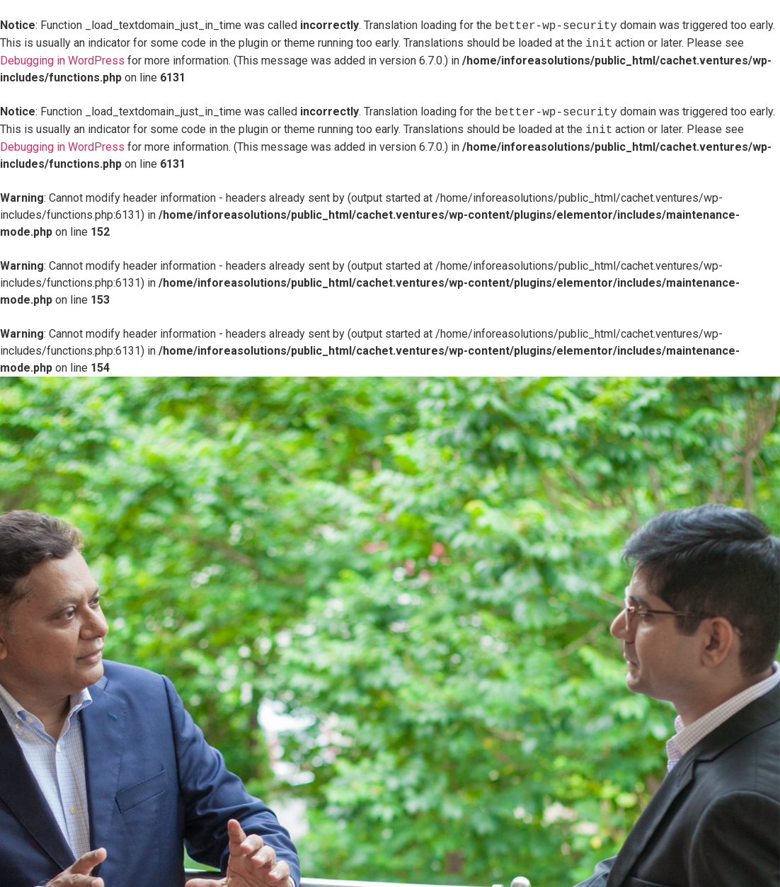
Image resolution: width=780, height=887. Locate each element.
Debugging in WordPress (62, 60)
